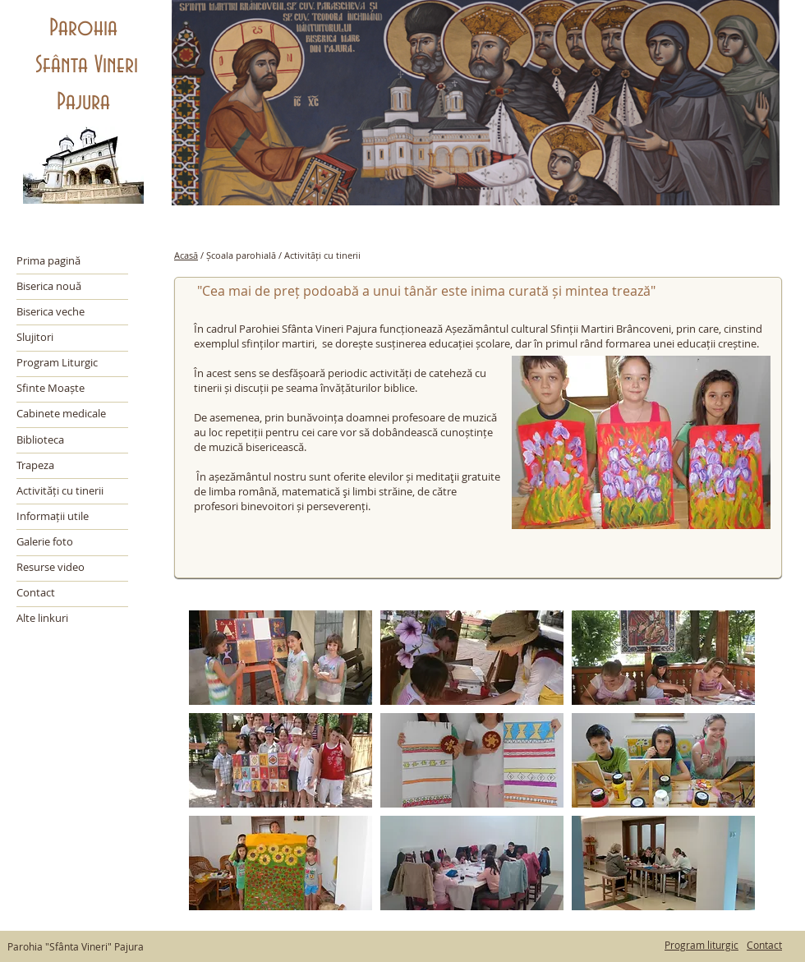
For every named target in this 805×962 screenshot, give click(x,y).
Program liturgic (701, 944)
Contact (764, 944)
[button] (280, 657)
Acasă (186, 255)
